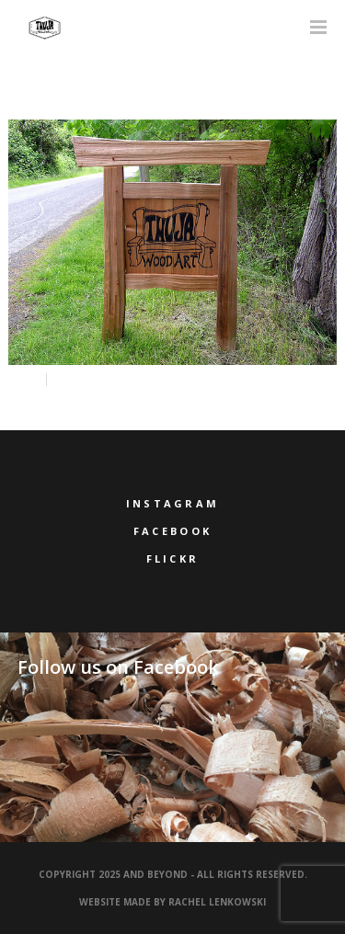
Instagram (173, 503)
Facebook (172, 531)
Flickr (173, 558)
